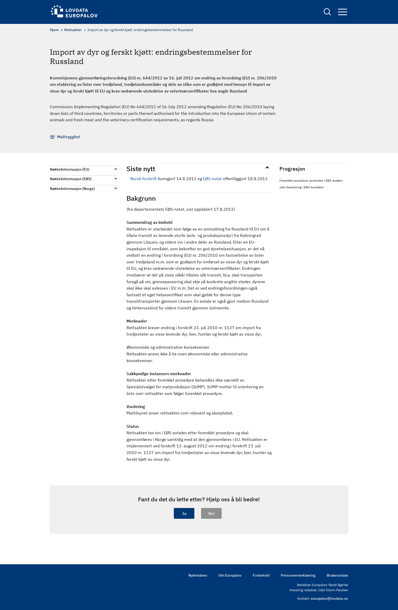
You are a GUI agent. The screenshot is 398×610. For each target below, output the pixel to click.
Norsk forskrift (143, 178)
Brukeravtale (337, 575)
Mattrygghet (68, 136)
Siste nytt (140, 168)
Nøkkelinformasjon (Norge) (72, 188)
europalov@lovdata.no (329, 598)
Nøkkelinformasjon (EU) (69, 169)
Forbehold (261, 575)
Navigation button (342, 12)
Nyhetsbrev (197, 575)
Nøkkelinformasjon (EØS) (71, 179)
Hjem (54, 29)
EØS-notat (212, 178)
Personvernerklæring (298, 575)
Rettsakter (73, 29)
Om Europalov (230, 575)
